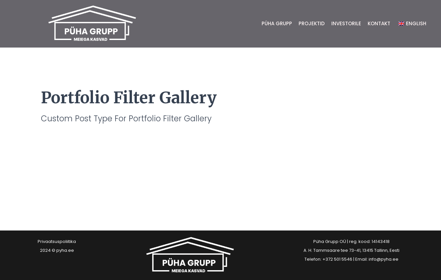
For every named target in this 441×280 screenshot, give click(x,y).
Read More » (41, 166)
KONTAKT (379, 23)
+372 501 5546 (337, 259)
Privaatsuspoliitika (57, 241)
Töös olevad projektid (70, 181)
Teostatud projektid (65, 147)
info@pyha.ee (383, 259)
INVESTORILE (346, 23)
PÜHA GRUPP (277, 23)
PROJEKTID (312, 23)
